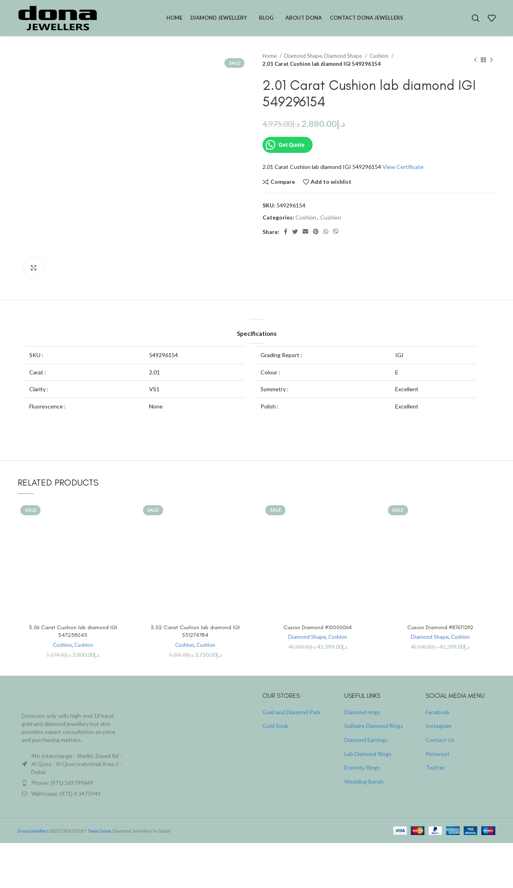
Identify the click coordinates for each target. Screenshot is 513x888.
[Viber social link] (336, 232)
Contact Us (440, 739)
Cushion (380, 56)
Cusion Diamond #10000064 (317, 627)
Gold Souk (275, 725)
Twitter (435, 767)
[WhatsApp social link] (326, 232)
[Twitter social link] (295, 232)
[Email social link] (305, 232)
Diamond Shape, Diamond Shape (323, 56)
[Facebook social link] (285, 232)
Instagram (438, 725)
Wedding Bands (364, 781)
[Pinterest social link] (316, 232)
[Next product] (491, 60)
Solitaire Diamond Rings (373, 725)
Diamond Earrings (366, 739)
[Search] (476, 18)
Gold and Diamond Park (292, 712)
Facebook (438, 712)
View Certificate (403, 166)
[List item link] (73, 783)
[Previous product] (475, 60)
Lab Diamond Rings (368, 753)
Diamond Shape (307, 637)
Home (270, 56)
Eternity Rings (362, 767)
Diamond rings (362, 712)
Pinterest (438, 753)
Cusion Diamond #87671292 (440, 627)
